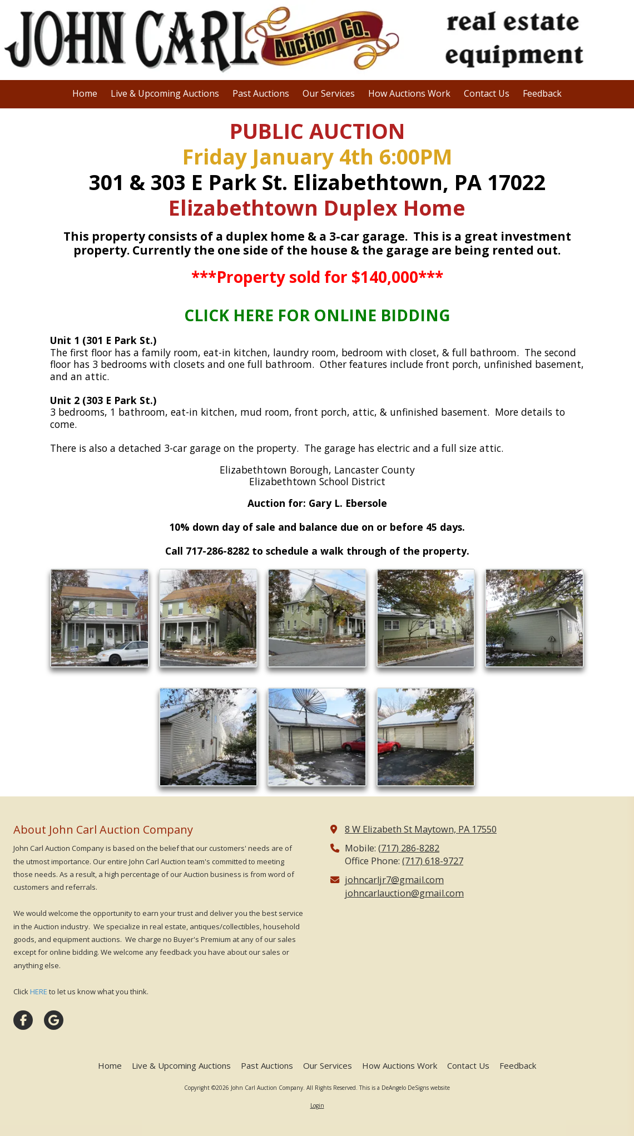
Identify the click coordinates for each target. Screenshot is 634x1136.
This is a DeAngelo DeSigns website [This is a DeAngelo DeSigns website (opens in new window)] (404, 1088)
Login (317, 1105)
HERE (38, 991)
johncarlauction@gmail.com (404, 893)
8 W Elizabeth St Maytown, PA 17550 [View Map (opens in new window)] (421, 829)
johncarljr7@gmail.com (394, 880)
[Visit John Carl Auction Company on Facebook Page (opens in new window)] (23, 1020)
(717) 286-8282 (408, 848)
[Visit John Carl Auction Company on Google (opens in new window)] (53, 1020)
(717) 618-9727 (432, 861)
